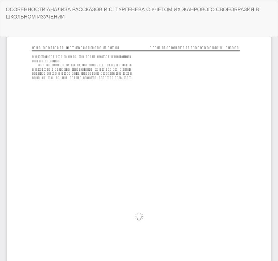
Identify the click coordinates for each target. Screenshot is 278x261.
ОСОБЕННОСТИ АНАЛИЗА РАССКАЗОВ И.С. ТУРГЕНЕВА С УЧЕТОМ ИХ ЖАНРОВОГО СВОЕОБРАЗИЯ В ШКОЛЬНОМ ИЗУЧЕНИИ (132, 13)
